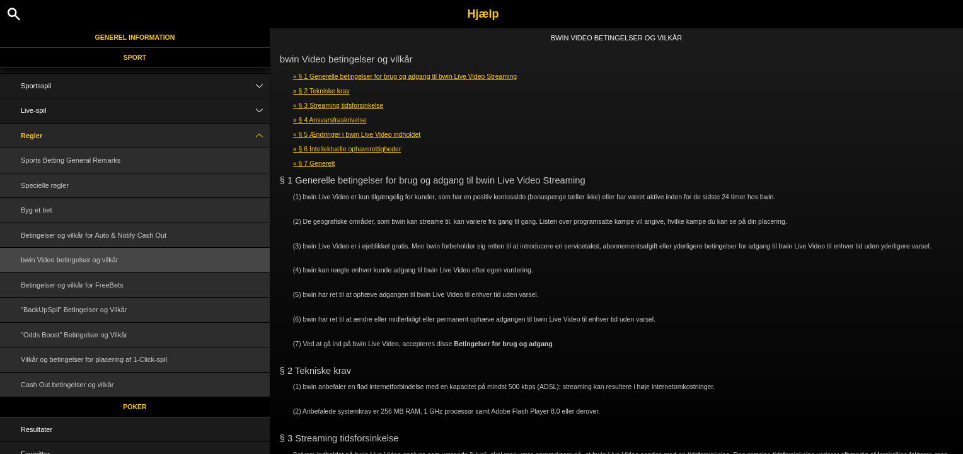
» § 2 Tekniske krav (321, 91)
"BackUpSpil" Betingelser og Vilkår (74, 309)
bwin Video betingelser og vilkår (69, 260)
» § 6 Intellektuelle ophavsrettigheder (347, 149)
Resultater (36, 429)
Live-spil (145, 110)
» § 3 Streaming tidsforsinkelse (338, 105)
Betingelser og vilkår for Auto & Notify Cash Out (93, 235)
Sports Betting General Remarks (70, 160)
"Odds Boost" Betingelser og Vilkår (74, 335)
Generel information (135, 37)
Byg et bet (36, 210)
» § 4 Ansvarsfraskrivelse (330, 120)
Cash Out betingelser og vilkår (67, 384)
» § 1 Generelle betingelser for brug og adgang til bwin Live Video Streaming (405, 76)
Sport (135, 57)
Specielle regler (45, 185)
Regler (145, 136)
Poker (134, 406)
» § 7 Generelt (314, 163)
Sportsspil (145, 86)
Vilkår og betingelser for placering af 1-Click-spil (94, 359)
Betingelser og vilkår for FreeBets (72, 285)
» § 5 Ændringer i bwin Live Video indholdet (356, 134)
